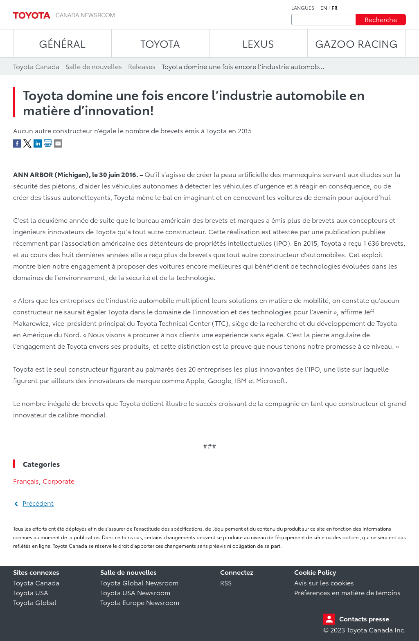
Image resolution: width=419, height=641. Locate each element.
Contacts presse (364, 618)
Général (62, 43)
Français (26, 480)
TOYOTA (160, 43)
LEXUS (258, 43)
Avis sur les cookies (324, 582)
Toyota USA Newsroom (135, 592)
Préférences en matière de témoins (347, 592)
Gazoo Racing (356, 43)
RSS (226, 582)
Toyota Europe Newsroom (139, 602)
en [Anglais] (323, 8)
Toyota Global (34, 602)
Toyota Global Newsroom (139, 582)
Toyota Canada (36, 582)
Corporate (58, 480)
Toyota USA (30, 592)
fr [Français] (334, 8)
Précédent (38, 502)
